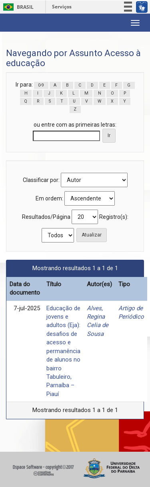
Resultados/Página (46, 217)
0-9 (41, 85)
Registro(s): (113, 217)
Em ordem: (49, 198)
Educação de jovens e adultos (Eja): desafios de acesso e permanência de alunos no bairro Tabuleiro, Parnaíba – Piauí (63, 351)
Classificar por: (41, 180)
